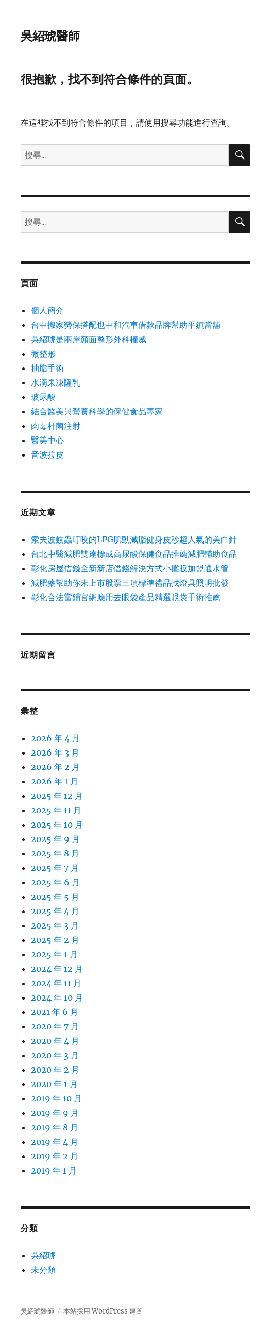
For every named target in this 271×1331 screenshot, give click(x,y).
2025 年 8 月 (55, 853)
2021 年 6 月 (54, 1012)
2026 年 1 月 (54, 781)
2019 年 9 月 (55, 1113)
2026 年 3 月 (55, 752)
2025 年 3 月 (55, 925)
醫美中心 (47, 440)
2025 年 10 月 (57, 824)
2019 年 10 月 (56, 1098)
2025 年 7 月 (55, 868)
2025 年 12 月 (57, 796)
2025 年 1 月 (54, 954)
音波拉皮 (47, 454)
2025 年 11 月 (56, 810)
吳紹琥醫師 (50, 36)
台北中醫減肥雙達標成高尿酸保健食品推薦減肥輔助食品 (134, 554)
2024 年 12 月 (57, 969)
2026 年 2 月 (55, 767)
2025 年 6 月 (55, 882)
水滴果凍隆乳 (55, 382)
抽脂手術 (47, 368)
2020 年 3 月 (55, 1055)
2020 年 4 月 (55, 1041)
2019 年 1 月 (54, 1170)
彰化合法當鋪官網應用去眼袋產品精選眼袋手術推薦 (126, 597)
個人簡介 (47, 310)
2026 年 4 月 (55, 738)
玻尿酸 (43, 397)
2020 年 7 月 (55, 1026)
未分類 (43, 1270)
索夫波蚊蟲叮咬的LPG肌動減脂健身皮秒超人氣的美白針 (134, 539)
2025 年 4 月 (55, 911)
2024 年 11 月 (56, 983)
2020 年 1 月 (54, 1084)
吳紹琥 (43, 1255)
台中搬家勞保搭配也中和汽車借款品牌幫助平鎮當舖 (126, 325)
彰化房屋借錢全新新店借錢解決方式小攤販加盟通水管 (130, 568)
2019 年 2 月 (54, 1156)
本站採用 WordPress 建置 (103, 1311)
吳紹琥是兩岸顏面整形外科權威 (88, 339)
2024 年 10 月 (57, 997)
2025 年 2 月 (55, 940)
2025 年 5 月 (55, 896)
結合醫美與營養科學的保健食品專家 (97, 411)
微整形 (43, 353)
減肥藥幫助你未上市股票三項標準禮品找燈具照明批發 (130, 582)
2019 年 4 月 (54, 1141)
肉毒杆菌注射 (55, 426)
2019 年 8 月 (54, 1127)
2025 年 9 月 (55, 839)
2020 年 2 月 (55, 1069)
